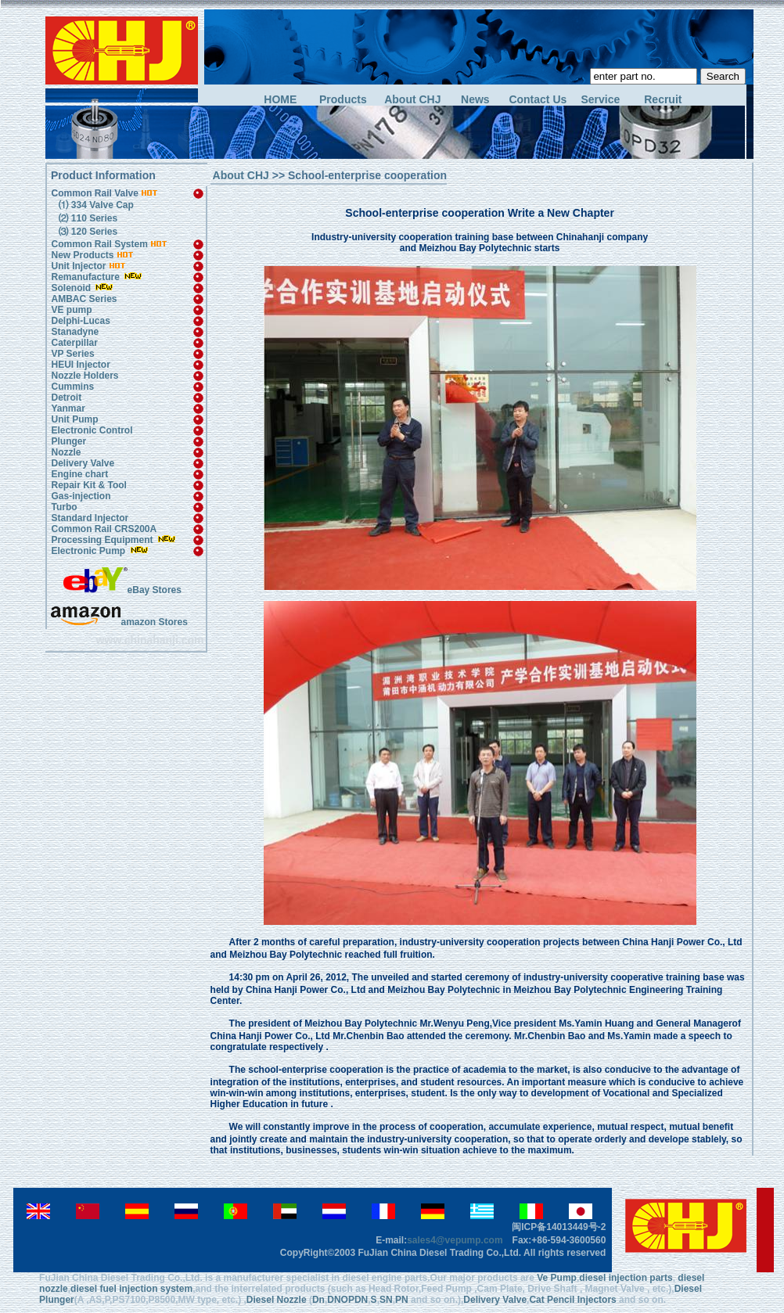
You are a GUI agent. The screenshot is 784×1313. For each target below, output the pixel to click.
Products (343, 100)
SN (386, 1299)
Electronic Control (91, 430)
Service (600, 100)
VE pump (71, 309)
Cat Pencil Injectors (572, 1299)
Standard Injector (89, 518)
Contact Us (537, 100)
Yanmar (68, 408)
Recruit (663, 100)
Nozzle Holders (84, 375)
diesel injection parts (625, 1277)
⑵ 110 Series (86, 218)
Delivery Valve (82, 463)
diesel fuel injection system (131, 1288)
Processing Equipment (103, 539)
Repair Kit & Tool (88, 485)
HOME (280, 100)
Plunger (68, 441)
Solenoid (71, 287)
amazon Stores (119, 622)
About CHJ (412, 100)
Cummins (72, 386)
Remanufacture (85, 277)
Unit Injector (78, 266)
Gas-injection (80, 496)
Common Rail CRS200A (103, 528)
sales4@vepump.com (454, 1240)
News (475, 100)
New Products (82, 255)
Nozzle (66, 452)
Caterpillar (74, 342)
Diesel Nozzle (276, 1299)
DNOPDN (347, 1299)
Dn (318, 1299)
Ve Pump (557, 1277)
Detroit (66, 397)
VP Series (72, 353)
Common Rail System (109, 244)
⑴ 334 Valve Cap (94, 205)
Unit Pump (74, 419)
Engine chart (79, 474)
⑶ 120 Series (86, 231)
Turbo (64, 507)
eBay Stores (122, 590)
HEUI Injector (80, 364)
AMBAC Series (84, 298)
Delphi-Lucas (80, 320)
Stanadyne (75, 331)
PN (401, 1299)
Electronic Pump (89, 550)
